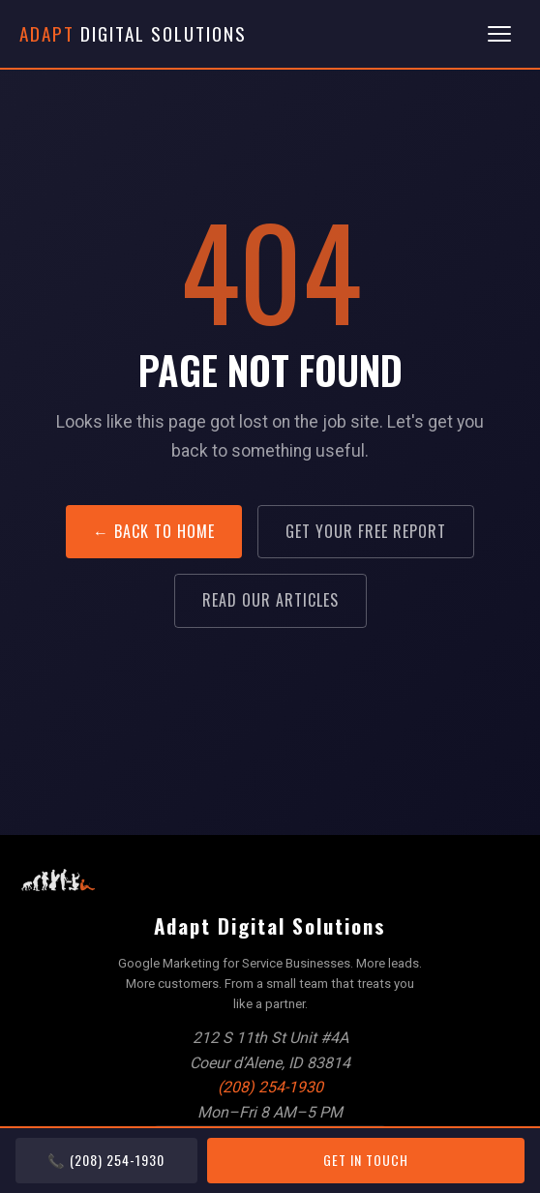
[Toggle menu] (499, 34)
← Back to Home (154, 531)
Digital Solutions (133, 33)
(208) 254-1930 (270, 1087)
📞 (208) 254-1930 (106, 1159)
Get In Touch (365, 1159)
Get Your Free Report (365, 531)
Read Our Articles (270, 599)
